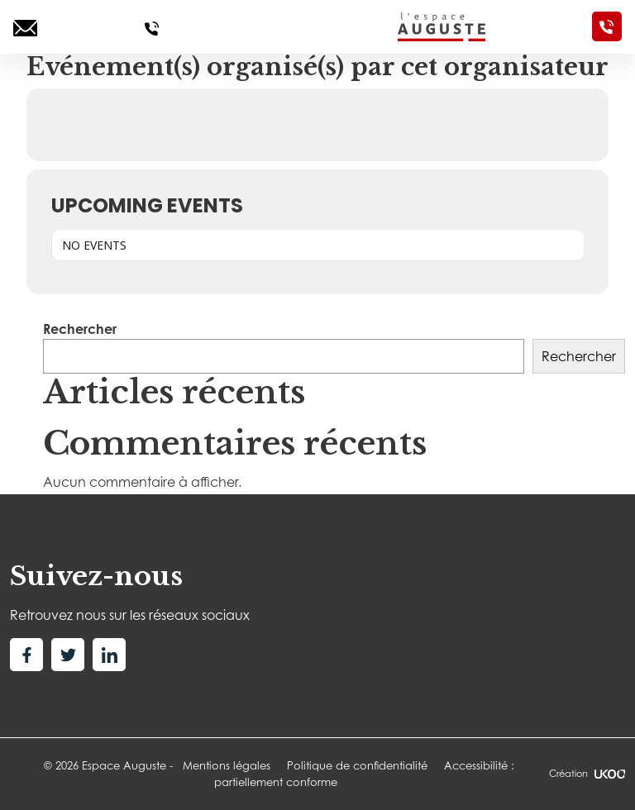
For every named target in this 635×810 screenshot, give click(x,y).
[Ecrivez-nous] (25, 26)
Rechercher (80, 329)
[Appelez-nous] (152, 26)
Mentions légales (226, 765)
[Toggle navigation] (277, 26)
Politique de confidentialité (357, 765)
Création (587, 773)
